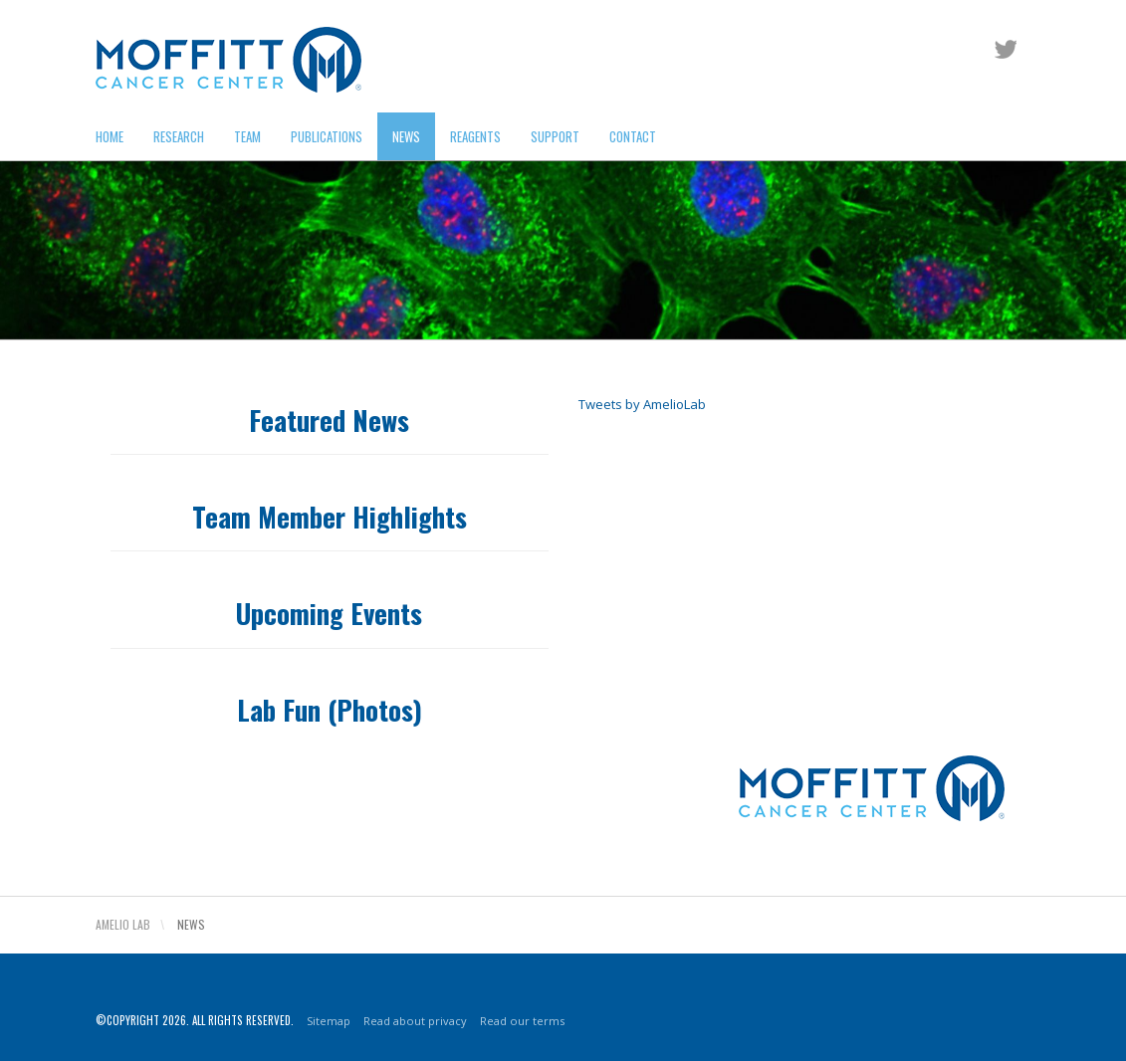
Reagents (475, 136)
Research (178, 136)
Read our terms (492, 745)
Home (109, 136)
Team (247, 136)
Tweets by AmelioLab (642, 404)
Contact (632, 136)
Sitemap (318, 745)
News (406, 136)
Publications (326, 136)
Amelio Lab (123, 924)
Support (555, 136)
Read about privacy (395, 745)
